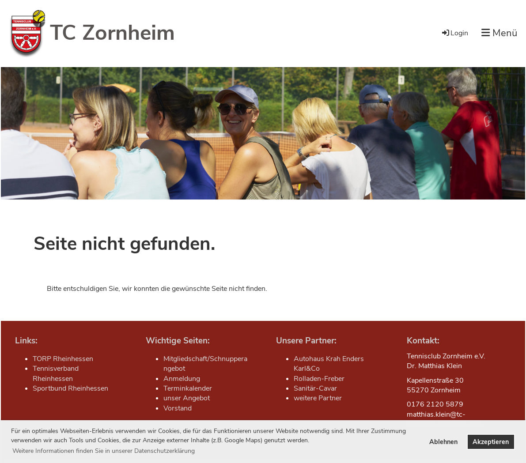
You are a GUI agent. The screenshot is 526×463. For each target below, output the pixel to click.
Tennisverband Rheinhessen (56, 373)
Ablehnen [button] (443, 441)
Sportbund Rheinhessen (70, 388)
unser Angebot (186, 398)
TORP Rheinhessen (63, 359)
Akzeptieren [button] (491, 441)
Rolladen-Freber (319, 379)
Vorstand (177, 408)
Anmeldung (181, 379)
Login (454, 33)
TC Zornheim (112, 32)
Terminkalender (187, 388)
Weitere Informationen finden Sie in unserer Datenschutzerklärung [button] (103, 451)
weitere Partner (318, 398)
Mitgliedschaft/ (186, 359)
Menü (499, 33)
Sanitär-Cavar (315, 388)
